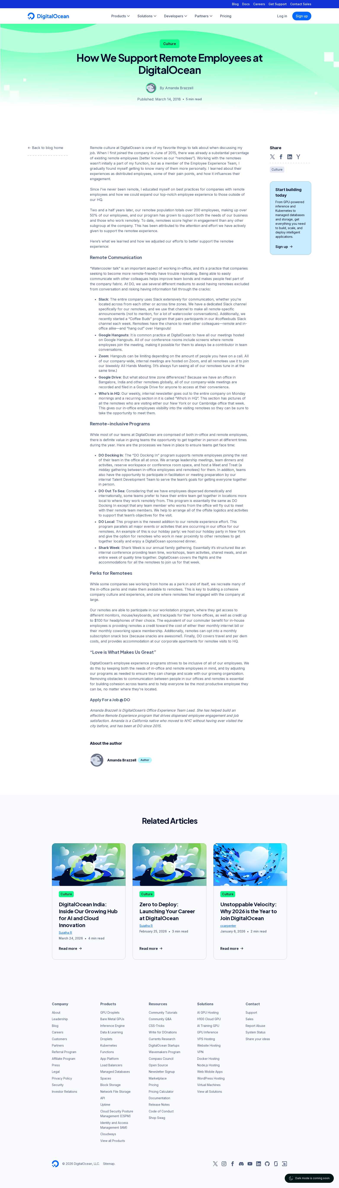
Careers (259, 4)
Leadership (60, 1019)
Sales (249, 1019)
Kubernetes (108, 1045)
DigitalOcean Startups (164, 1045)
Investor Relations (64, 1091)
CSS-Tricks (157, 1026)
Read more (71, 948)
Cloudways (108, 1134)
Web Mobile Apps (210, 1071)
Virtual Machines (209, 1085)
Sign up (302, 16)
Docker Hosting (208, 1058)
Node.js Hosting (208, 1065)
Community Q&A (160, 1019)
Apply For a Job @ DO (110, 699)
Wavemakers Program (164, 1052)
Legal (56, 1071)
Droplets (106, 1039)
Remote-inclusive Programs (120, 423)
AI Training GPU (208, 1026)
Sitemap (109, 1163)
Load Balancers (111, 1065)
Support (251, 1012)
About (56, 1012)
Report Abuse (255, 1026)
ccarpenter (228, 925)
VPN (200, 1052)
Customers (59, 1039)
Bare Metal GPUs (112, 1019)
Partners (58, 1045)
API (102, 1098)
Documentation (159, 1098)
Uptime (105, 1104)
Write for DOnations (163, 1032)
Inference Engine (112, 1026)
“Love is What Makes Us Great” (123, 652)
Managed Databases (115, 1071)
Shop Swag (157, 1118)
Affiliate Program (63, 1058)
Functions (107, 1052)
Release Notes (159, 1104)
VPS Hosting (206, 1039)
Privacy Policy (62, 1078)
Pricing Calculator (161, 1091)
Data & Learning (111, 1032)
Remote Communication (116, 257)
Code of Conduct (161, 1111)
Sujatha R (65, 932)
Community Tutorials (163, 1012)
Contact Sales (300, 4)
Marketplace (158, 1078)
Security (58, 1085)
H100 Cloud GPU (209, 1019)
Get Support (278, 4)
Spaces (105, 1078)
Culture (169, 44)
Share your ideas (258, 1039)
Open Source (158, 1065)
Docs (246, 4)
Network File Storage (115, 1091)
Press (56, 1065)
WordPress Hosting (211, 1078)
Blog (235, 4)
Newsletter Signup (162, 1071)
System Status (255, 1032)
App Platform (109, 1058)
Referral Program (64, 1052)
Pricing (153, 1085)
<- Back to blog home (45, 148)
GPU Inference (207, 1032)
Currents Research (162, 1039)
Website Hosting (209, 1045)
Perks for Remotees (111, 573)
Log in (282, 16)
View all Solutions (209, 1091)
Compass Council (161, 1058)
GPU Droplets (110, 1012)
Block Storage (110, 1085)
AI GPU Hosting (208, 1012)
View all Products (112, 1141)
